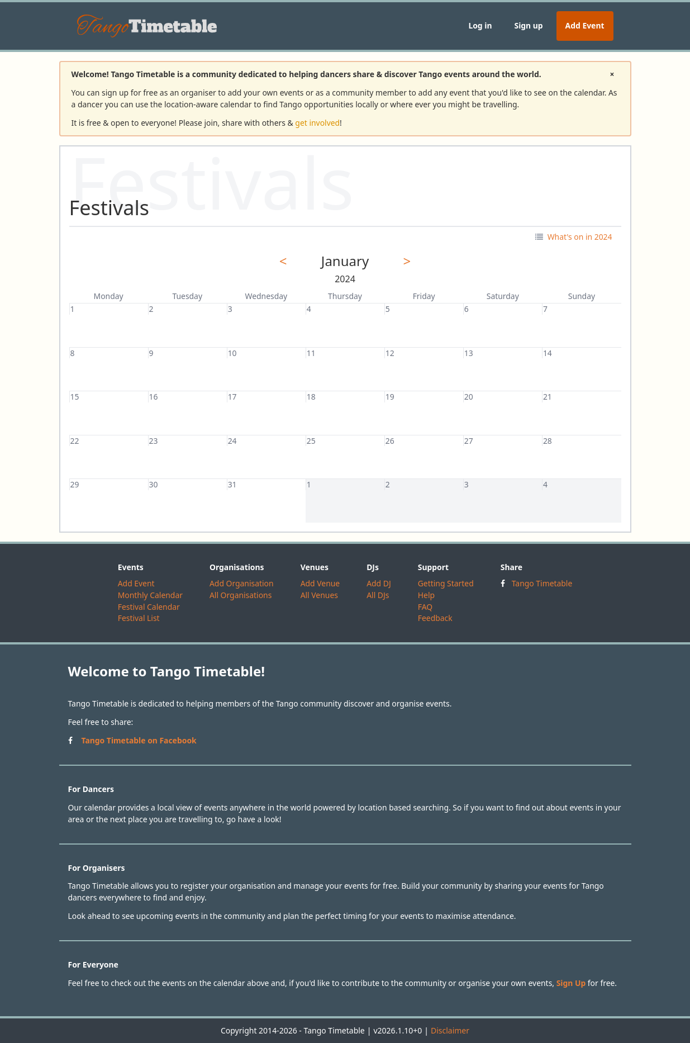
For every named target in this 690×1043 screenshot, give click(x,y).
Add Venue (320, 583)
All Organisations (241, 595)
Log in (480, 25)
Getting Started (446, 583)
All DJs (378, 595)
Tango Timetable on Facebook (139, 740)
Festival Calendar (149, 606)
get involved (317, 122)
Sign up (528, 25)
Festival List (139, 618)
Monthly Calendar (150, 595)
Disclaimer (450, 1030)
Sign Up (571, 983)
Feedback (435, 618)
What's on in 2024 (573, 236)
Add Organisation (242, 583)
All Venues (319, 595)
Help (426, 595)
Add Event (585, 25)
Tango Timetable (542, 583)
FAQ (425, 606)
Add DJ (379, 583)
